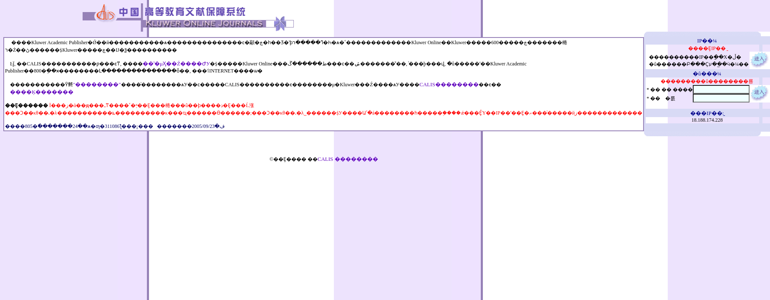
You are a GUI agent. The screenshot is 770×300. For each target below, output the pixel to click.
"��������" (97, 84)
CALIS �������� (348, 159)
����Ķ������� (41, 92)
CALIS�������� (449, 84)
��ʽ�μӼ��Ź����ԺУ (176, 63)
